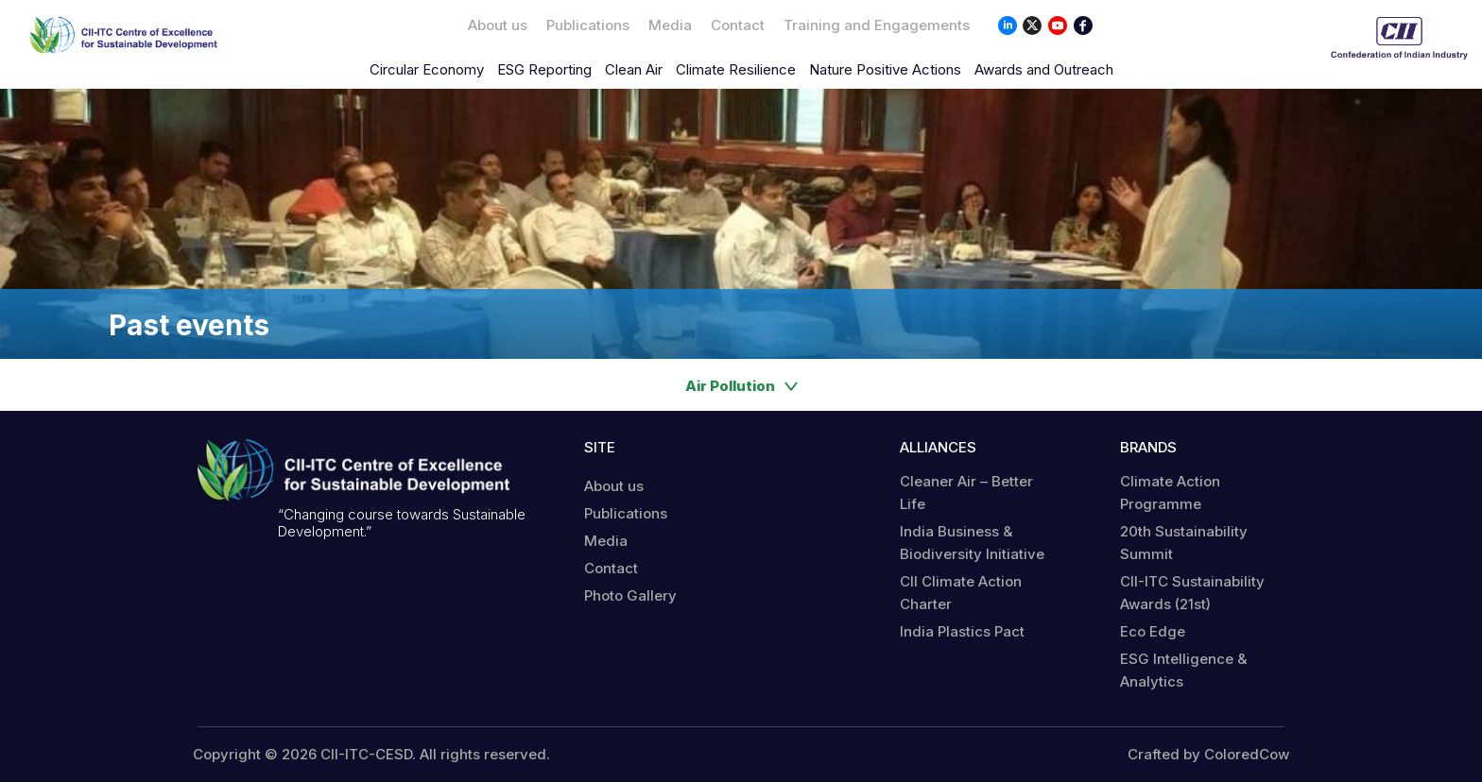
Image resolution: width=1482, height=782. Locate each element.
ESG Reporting (544, 69)
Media (670, 25)
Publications (587, 25)
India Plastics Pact (962, 631)
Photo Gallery (630, 595)
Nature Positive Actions (885, 69)
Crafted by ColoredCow (1208, 754)
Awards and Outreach (1043, 69)
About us (497, 25)
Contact (738, 25)
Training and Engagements (877, 25)
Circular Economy (427, 69)
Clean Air (634, 69)
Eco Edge (1152, 631)
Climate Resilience (736, 69)
